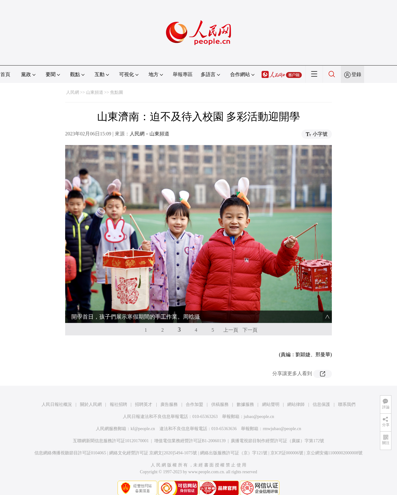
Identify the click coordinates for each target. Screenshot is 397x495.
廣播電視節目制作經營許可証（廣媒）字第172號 (277, 428)
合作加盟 (194, 392)
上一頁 (230, 317)
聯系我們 (346, 392)
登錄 (356, 74)
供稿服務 (220, 392)
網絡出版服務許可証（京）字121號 (233, 440)
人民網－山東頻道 (149, 133)
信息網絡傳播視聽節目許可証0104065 (70, 440)
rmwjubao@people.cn (282, 416)
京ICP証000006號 (286, 440)
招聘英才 (143, 392)
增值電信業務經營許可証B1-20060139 (190, 428)
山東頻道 (94, 92)
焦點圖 (116, 92)
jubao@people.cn (259, 404)
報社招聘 (118, 392)
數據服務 (245, 392)
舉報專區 (183, 74)
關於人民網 (91, 392)
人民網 (72, 92)
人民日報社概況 (57, 392)
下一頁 (250, 317)
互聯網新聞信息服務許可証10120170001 (111, 428)
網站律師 (296, 392)
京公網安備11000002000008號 (334, 440)
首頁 (5, 74)
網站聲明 (270, 392)
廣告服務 (169, 392)
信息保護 (321, 392)
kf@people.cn (143, 416)
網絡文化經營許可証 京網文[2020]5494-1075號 (153, 440)
